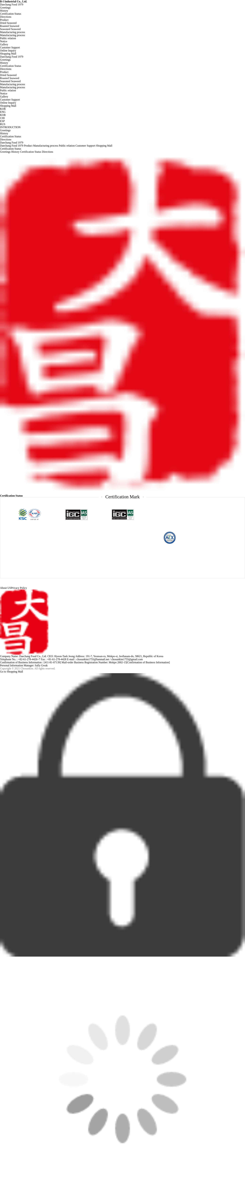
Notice (3, 41)
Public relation (8, 38)
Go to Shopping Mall (11, 671)
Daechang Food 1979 (11, 4)
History (4, 10)
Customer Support (10, 47)
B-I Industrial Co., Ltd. (13, 1)
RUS (2, 124)
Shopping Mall (8, 53)
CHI (2, 118)
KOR (3, 115)
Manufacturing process (12, 32)
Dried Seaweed (8, 22)
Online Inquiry (8, 50)
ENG (3, 111)
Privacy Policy (19, 587)
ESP (2, 121)
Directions (5, 16)
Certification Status (10, 13)
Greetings (5, 7)
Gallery (4, 44)
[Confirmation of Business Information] (148, 662)
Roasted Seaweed (9, 26)
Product (4, 19)
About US (5, 587)
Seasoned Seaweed (10, 29)
